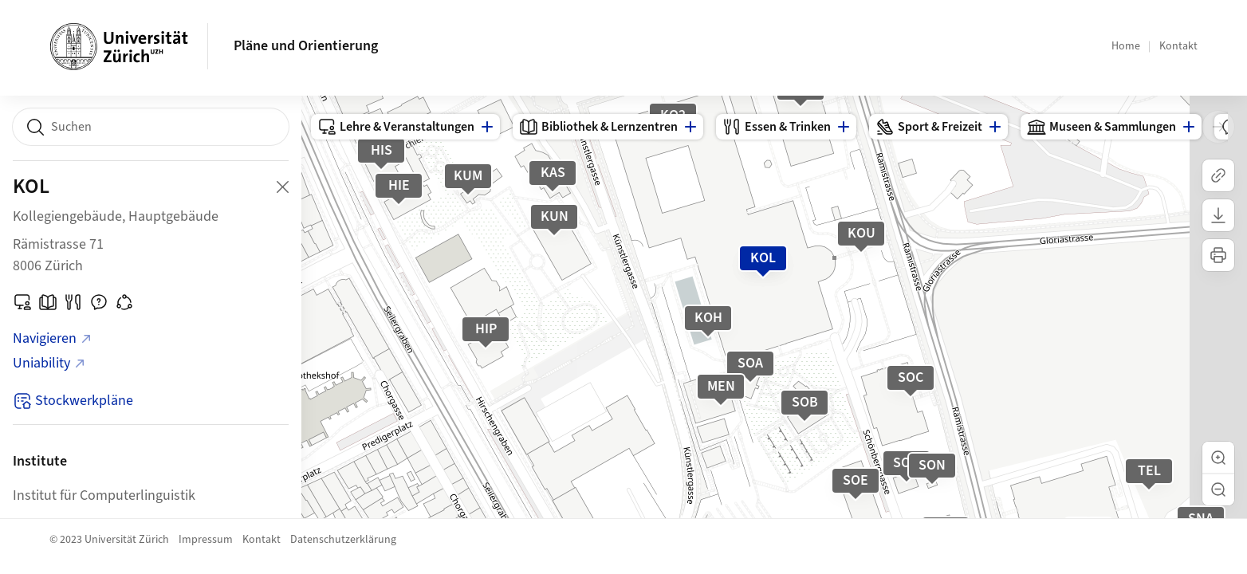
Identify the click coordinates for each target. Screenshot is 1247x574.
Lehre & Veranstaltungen (395, 126)
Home (1125, 46)
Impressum (206, 540)
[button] (1218, 458)
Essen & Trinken (776, 126)
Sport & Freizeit (928, 126)
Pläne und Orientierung (306, 46)
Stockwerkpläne (73, 401)
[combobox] (151, 126)
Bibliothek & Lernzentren (598, 126)
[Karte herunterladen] (1218, 215)
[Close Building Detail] (282, 186)
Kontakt (1178, 46)
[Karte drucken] (1218, 255)
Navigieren (52, 338)
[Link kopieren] (1218, 175)
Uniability (49, 363)
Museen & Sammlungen (1101, 126)
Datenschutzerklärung (343, 540)
